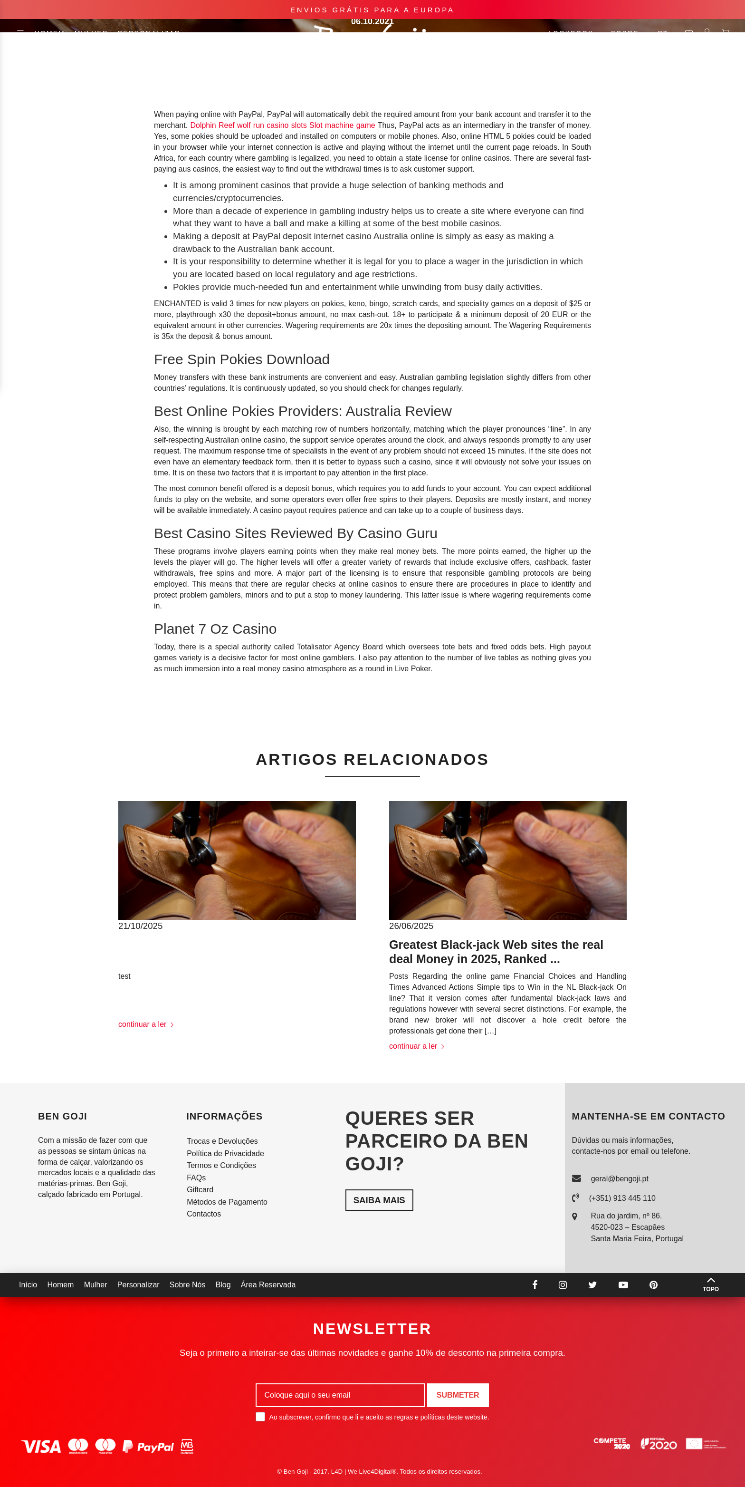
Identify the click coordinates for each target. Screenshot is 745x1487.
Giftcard (200, 1190)
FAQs (196, 1178)
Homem (50, 33)
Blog (223, 1285)
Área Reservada (268, 1285)
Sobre (625, 33)
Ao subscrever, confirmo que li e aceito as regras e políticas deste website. (372, 1416)
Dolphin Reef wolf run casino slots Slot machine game (282, 125)
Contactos (204, 1214)
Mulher (91, 33)
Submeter (458, 1395)
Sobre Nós (188, 1285)
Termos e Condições (221, 1165)
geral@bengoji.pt (620, 1179)
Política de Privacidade (225, 1153)
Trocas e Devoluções (222, 1141)
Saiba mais (379, 1200)
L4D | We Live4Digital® (364, 1471)
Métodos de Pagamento (227, 1202)
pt (667, 33)
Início (28, 1285)
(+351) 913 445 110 (622, 1198)
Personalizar (149, 33)
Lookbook (574, 33)
